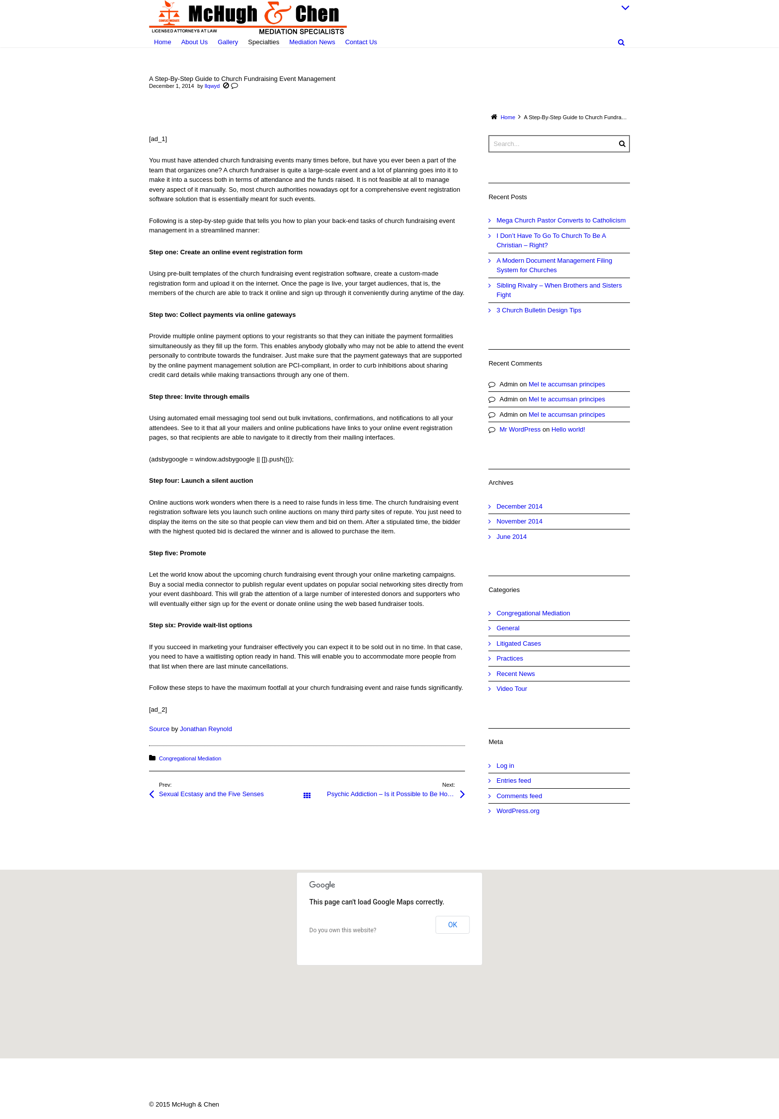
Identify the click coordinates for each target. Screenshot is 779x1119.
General (507, 628)
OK (452, 925)
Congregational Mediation (190, 758)
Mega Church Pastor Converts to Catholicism (560, 220)
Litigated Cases (518, 643)
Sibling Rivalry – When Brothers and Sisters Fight (559, 290)
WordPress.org (517, 811)
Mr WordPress (520, 429)
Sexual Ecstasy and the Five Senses (211, 794)
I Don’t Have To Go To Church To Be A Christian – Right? (551, 240)
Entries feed (513, 780)
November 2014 (519, 521)
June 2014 (511, 536)
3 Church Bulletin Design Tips (538, 310)
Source (159, 729)
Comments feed (519, 796)
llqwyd (212, 86)
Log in (505, 765)
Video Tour (511, 688)
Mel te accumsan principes (567, 384)
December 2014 (519, 506)
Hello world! (568, 429)
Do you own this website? (343, 930)
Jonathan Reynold (206, 729)
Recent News (515, 673)
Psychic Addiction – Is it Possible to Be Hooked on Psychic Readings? (396, 794)
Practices (509, 658)
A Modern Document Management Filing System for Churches (554, 265)
